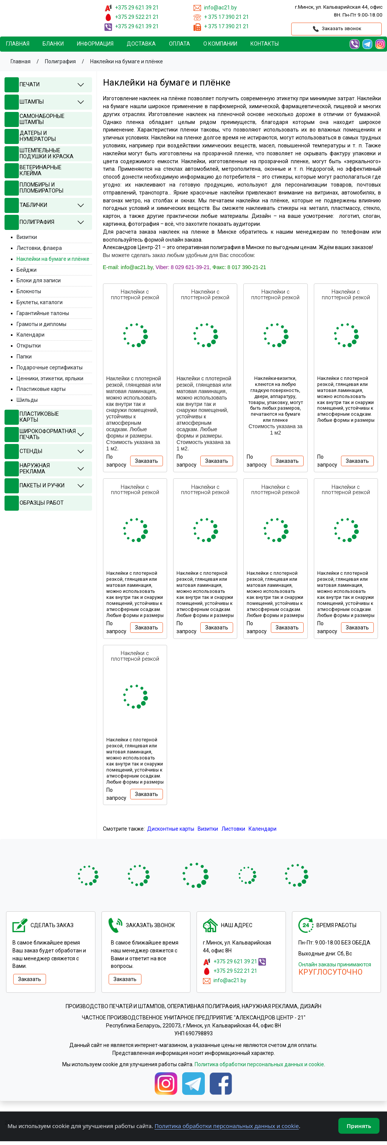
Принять (359, 1126)
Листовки (233, 829)
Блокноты (29, 291)
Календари (262, 829)
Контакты (264, 44)
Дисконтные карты (170, 829)
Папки (24, 357)
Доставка (141, 44)
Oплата (179, 44)
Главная (17, 44)
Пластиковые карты (41, 389)
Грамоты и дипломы (41, 324)
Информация (95, 44)
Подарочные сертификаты (50, 367)
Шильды (27, 400)
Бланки (53, 44)
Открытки (29, 346)
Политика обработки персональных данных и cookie (259, 1064)
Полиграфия (60, 61)
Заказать (146, 461)
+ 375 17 (226, 17)
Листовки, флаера (39, 248)
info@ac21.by (229, 980)
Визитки (208, 829)
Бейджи (27, 270)
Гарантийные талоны (43, 313)
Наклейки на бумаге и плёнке (53, 259)
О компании (220, 44)
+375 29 (137, 8)
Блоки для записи (39, 280)
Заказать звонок (336, 29)
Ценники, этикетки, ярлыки (50, 378)
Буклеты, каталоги (40, 302)
